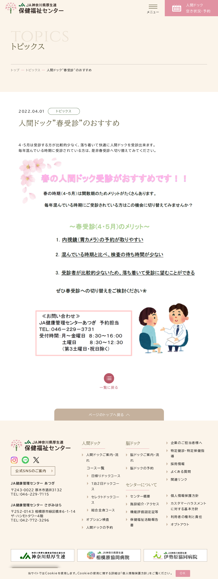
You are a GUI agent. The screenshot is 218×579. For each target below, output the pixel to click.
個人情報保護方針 (134, 573)
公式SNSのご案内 (30, 471)
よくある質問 (181, 471)
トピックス (33, 70)
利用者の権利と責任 (186, 516)
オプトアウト (180, 524)
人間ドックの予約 (99, 527)
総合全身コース (103, 510)
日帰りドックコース (105, 475)
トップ (15, 70)
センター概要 (140, 496)
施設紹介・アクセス (144, 504)
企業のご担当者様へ (186, 442)
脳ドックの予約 (142, 468)
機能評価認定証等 (144, 512)
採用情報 (178, 464)
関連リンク (179, 479)
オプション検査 (97, 519)
